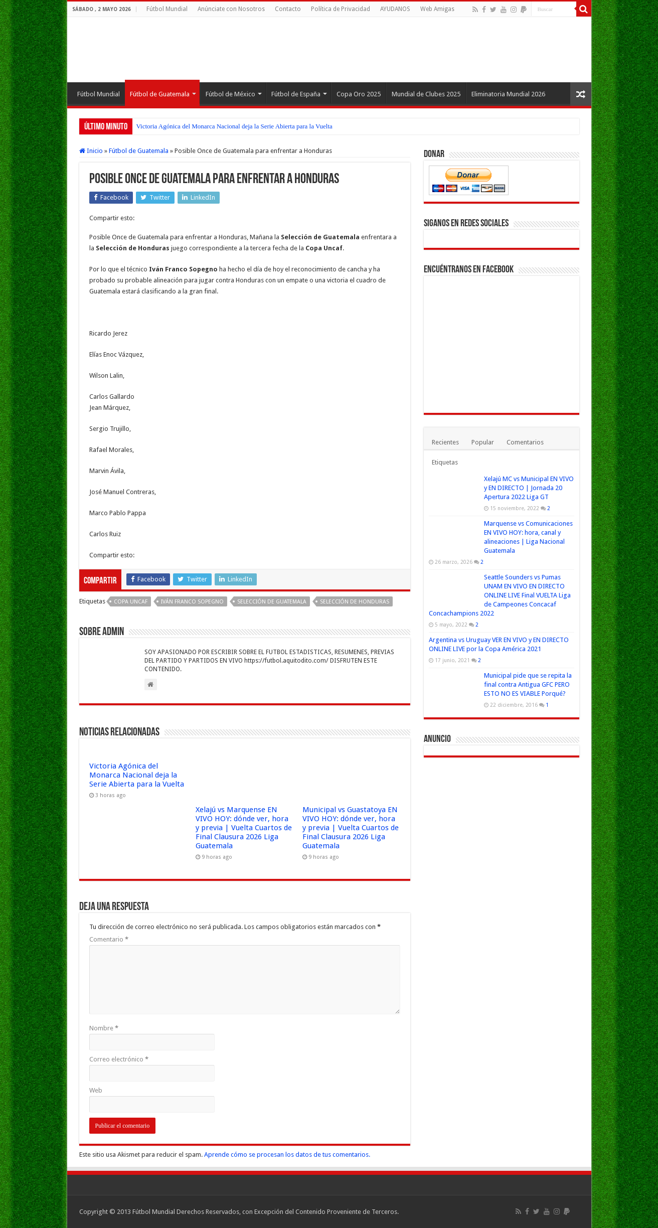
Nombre (103, 1028)
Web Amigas (437, 9)
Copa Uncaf (130, 601)
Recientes (445, 442)
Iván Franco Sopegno (192, 601)
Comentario (108, 939)
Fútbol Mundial (167, 9)
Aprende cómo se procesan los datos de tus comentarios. (287, 1154)
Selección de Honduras (354, 601)
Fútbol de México (230, 94)
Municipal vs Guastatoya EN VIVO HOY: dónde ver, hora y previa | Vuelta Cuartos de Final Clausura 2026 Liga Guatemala (350, 827)
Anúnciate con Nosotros (231, 9)
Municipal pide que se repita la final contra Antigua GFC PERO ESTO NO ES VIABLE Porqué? (528, 684)
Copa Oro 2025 (359, 94)
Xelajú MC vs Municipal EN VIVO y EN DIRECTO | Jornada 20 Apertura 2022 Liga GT (529, 488)
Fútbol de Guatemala (160, 94)
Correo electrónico (118, 1059)
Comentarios (525, 442)
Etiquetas (445, 462)
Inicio (91, 151)
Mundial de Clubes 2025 (426, 94)
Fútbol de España (295, 94)
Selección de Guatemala (271, 601)
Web (95, 1090)
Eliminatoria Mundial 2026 (508, 94)
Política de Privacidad (340, 9)
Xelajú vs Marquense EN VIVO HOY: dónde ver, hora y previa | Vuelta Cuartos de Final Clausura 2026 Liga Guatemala (244, 827)
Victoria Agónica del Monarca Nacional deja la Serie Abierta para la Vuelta (234, 126)
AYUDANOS (395, 9)
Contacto (288, 9)
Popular (482, 442)
